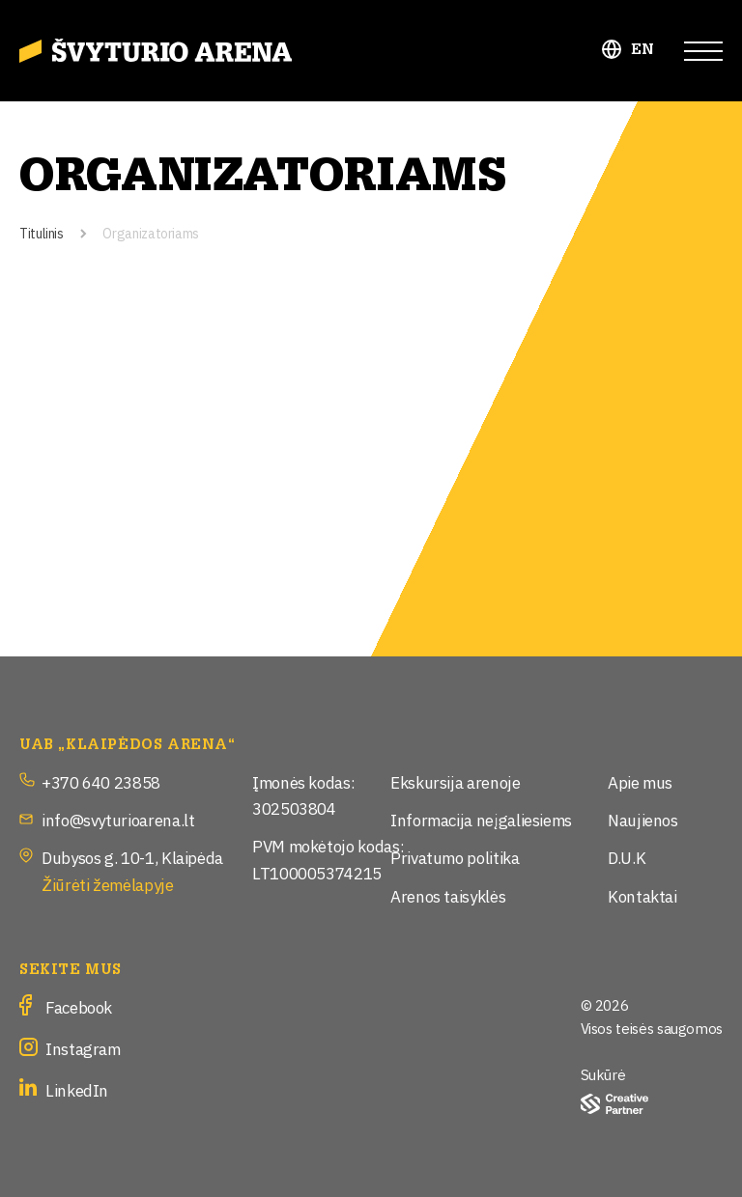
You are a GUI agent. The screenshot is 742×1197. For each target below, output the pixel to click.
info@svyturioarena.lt (118, 819)
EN (643, 50)
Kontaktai (642, 895)
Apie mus (640, 781)
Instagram (83, 1048)
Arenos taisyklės (447, 895)
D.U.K (626, 857)
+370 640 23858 (101, 781)
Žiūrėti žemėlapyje (108, 884)
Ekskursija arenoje (455, 781)
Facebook (78, 1006)
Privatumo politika (455, 857)
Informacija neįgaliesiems (481, 819)
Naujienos (643, 819)
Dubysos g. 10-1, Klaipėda (132, 857)
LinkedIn (76, 1089)
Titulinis (41, 232)
